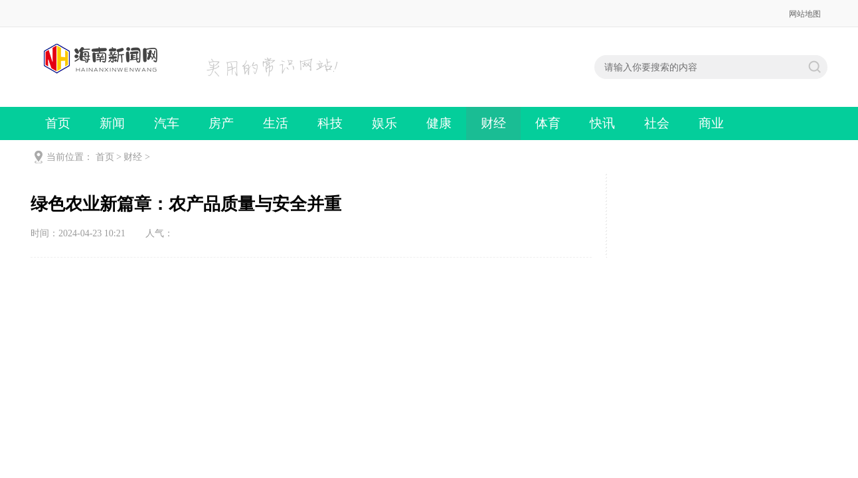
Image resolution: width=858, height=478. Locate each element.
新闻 (112, 123)
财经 (493, 123)
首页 (57, 123)
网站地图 (805, 14)
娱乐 (384, 123)
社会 (656, 123)
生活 (275, 123)
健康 (439, 123)
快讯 (602, 123)
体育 (547, 123)
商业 (711, 123)
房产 (221, 123)
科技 (330, 123)
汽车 (166, 123)
